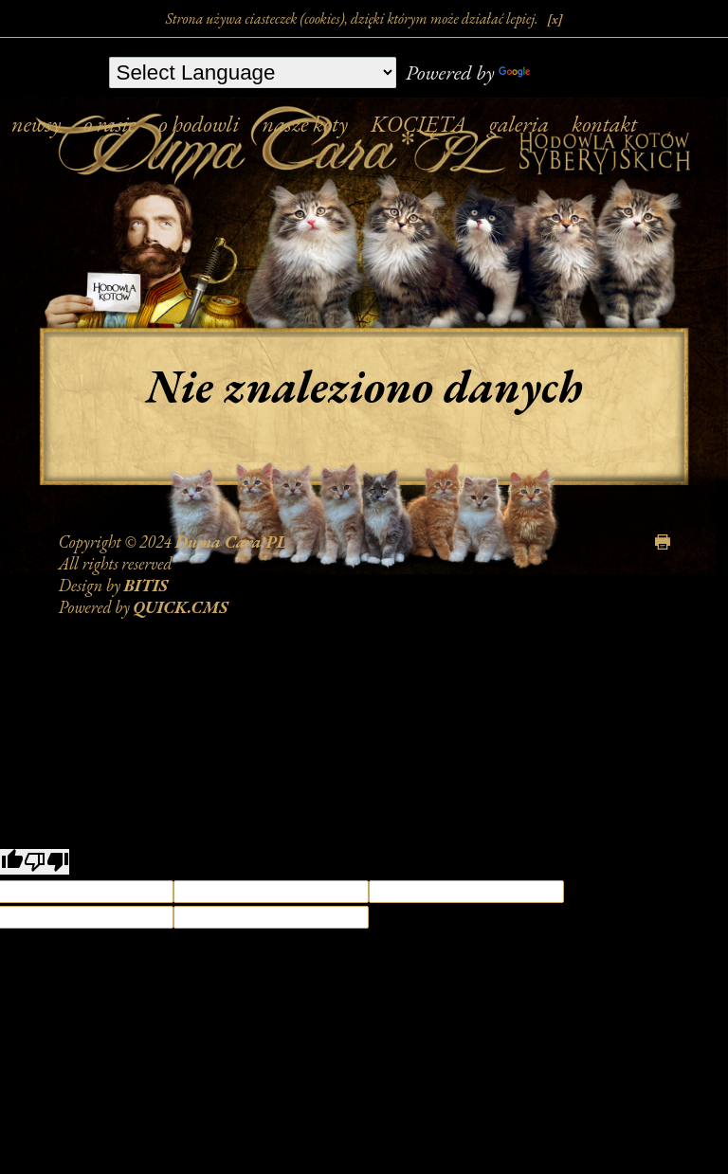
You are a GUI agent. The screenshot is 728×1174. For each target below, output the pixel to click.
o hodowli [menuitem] (198, 123)
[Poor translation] (46, 862)
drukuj (662, 542)
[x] (555, 19)
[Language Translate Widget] (252, 72)
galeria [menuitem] (518, 123)
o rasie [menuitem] (109, 123)
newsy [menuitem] (36, 123)
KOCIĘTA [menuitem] (418, 123)
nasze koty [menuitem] (306, 123)
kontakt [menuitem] (604, 123)
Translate (554, 72)
